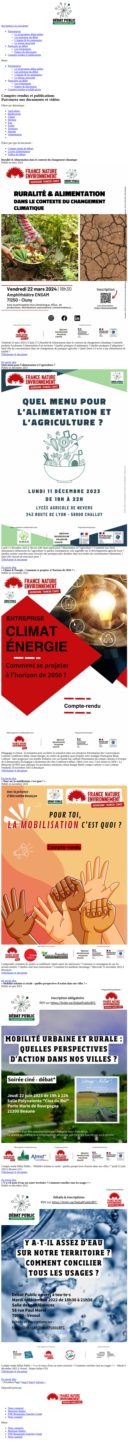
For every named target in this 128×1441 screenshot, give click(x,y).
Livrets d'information (19, 151)
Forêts (11, 125)
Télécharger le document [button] (14, 354)
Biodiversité (14, 114)
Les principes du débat (26, 37)
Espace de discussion (25, 52)
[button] (14, 25)
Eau (10, 122)
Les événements (22, 49)
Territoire (13, 128)
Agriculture (14, 111)
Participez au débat (18, 46)
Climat (11, 116)
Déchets (12, 119)
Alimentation (15, 134)
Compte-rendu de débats (20, 148)
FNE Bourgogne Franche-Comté (25, 1414)
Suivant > (41, 1382)
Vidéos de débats (17, 154)
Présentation (14, 31)
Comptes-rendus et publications (24, 54)
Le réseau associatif (24, 43)
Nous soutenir (15, 1417)
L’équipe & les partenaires (28, 40)
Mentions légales (17, 1411)
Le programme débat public (28, 34)
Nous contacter (16, 1408)
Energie (12, 131)
